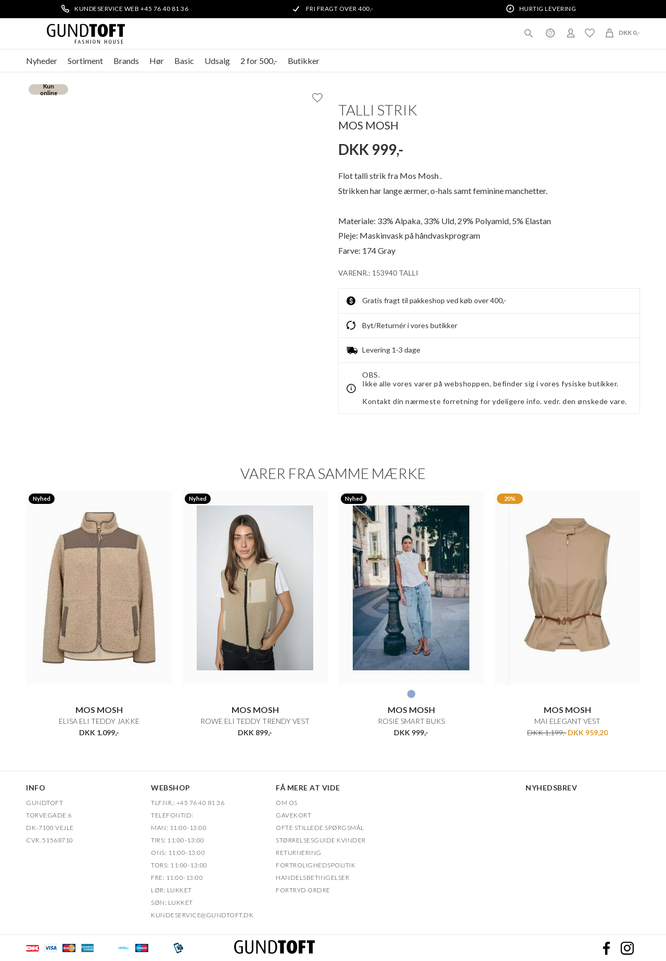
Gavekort (293, 815)
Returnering (299, 852)
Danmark (550, 33)
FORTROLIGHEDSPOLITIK (315, 865)
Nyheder (41, 61)
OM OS (287, 803)
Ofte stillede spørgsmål (320, 828)
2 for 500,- (258, 61)
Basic (184, 61)
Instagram (627, 948)
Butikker (303, 61)
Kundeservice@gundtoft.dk (202, 915)
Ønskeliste (589, 33)
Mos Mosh (368, 125)
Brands (126, 61)
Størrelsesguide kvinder (321, 840)
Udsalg (217, 61)
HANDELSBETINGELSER (312, 877)
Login (571, 33)
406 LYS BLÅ (411, 693)
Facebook (606, 948)
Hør (156, 61)
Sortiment (85, 61)
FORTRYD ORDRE (303, 890)
